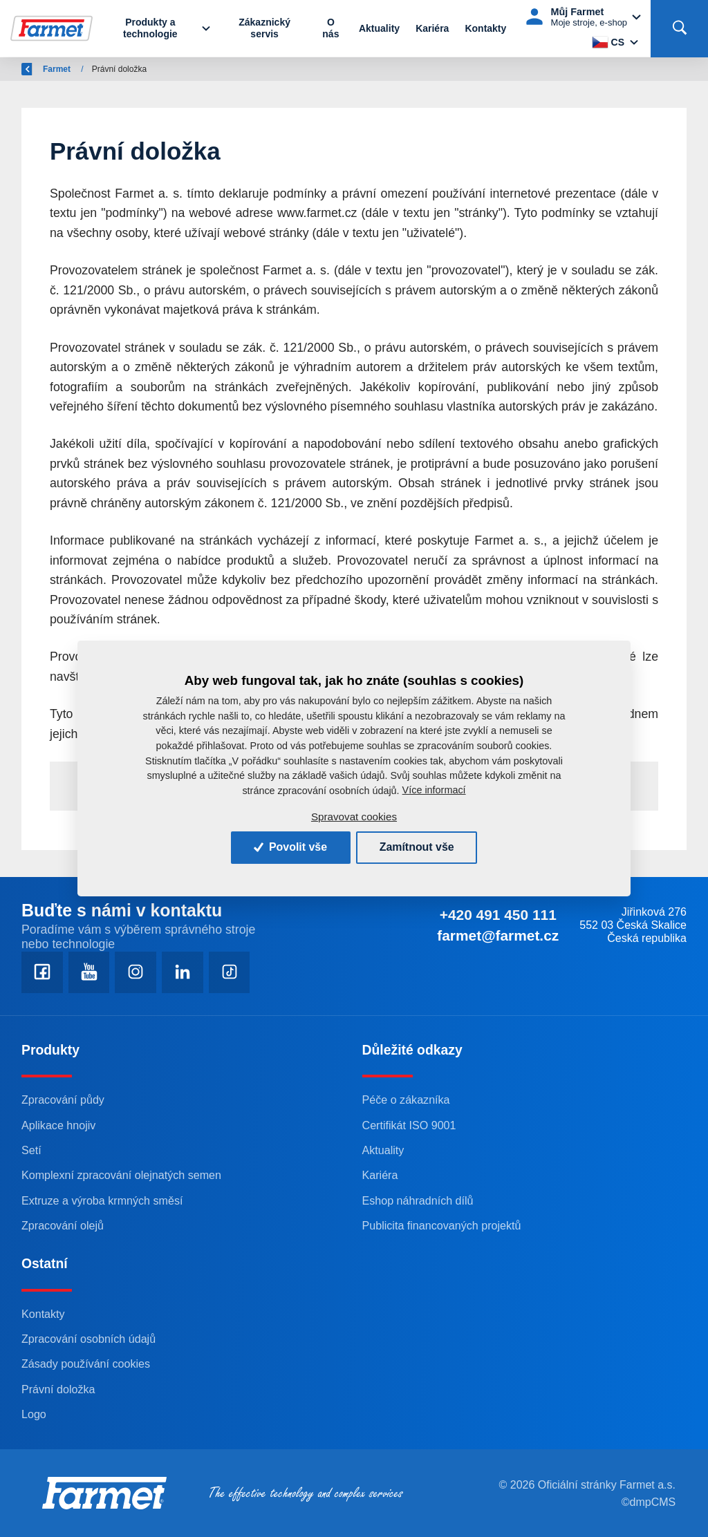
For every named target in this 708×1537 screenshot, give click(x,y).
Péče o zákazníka (406, 1100)
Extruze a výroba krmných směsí (102, 1200)
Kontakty (485, 28)
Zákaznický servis (264, 28)
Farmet (91, 69)
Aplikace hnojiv (58, 1125)
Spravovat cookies (354, 816)
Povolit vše (289, 847)
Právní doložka (58, 1389)
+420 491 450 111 (498, 915)
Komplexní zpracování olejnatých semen (121, 1175)
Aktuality (379, 28)
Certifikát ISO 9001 (409, 1125)
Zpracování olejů (62, 1225)
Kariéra (432, 28)
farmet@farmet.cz (498, 935)
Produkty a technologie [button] (151, 28)
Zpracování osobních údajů (88, 1338)
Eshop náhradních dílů (418, 1200)
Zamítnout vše (417, 847)
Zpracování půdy (62, 1100)
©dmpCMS (649, 1502)
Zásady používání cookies (86, 1364)
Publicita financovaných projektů (442, 1225)
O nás (330, 28)
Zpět (38, 69)
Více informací (434, 789)
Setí (31, 1150)
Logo (33, 1414)
